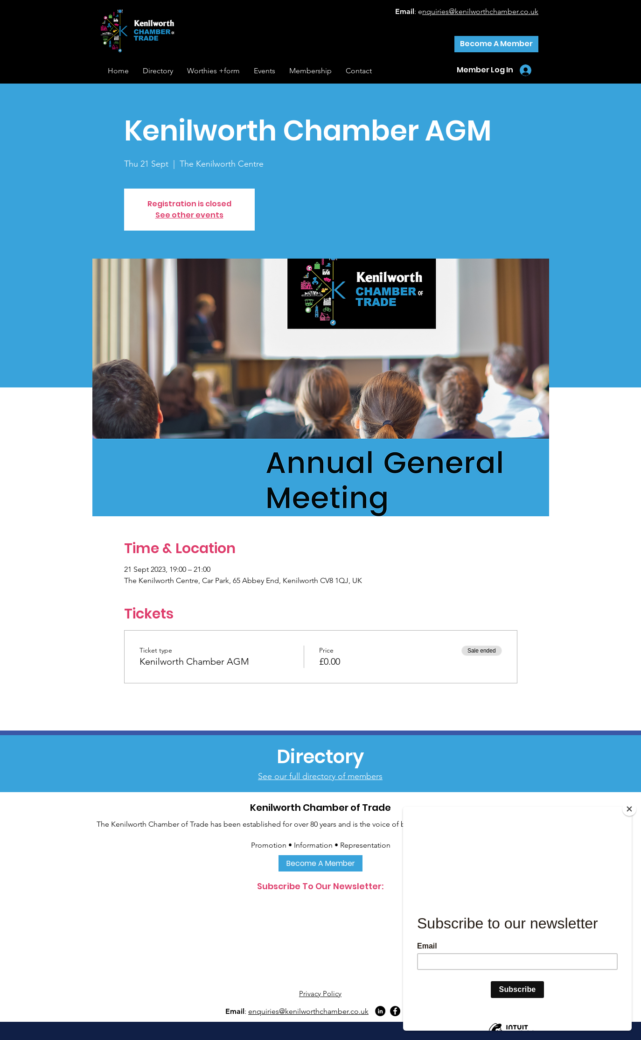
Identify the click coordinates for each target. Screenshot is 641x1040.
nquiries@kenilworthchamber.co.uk (480, 11)
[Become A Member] (496, 44)
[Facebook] (395, 1011)
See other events (189, 215)
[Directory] (320, 757)
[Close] (629, 809)
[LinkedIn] (380, 1011)
